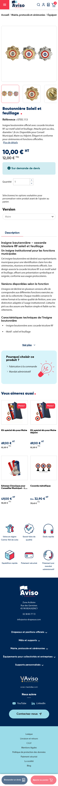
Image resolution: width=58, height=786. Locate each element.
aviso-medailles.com (29, 687)
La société (29, 761)
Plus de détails (10, 142)
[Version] (29, 217)
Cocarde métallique (40, 486)
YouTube (21, 703)
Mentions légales (29, 747)
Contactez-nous (27, 714)
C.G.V (29, 743)
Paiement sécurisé (29, 756)
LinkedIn (40, 703)
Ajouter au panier (43, 780)
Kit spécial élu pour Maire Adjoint (43, 431)
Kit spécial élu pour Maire (14, 430)
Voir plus (27, 344)
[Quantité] (21, 181)
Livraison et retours (29, 738)
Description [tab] (12, 232)
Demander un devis (14, 780)
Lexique (29, 734)
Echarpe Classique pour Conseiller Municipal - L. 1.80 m (13, 487)
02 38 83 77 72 (29, 614)
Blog (29, 765)
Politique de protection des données (29, 752)
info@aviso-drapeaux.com (29, 619)
